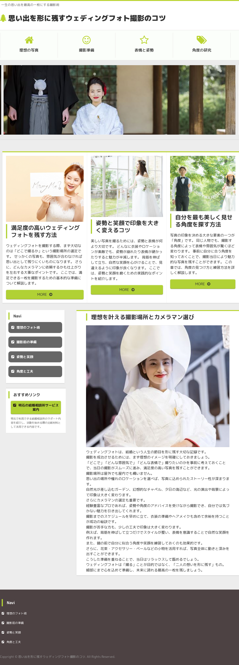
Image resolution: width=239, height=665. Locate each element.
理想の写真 (28, 50)
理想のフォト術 (28, 327)
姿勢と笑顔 (24, 356)
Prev (14, 103)
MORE (42, 294)
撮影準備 (86, 50)
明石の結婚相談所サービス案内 (38, 407)
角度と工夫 (24, 371)
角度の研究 (201, 50)
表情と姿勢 (144, 50)
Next (224, 103)
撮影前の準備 (26, 342)
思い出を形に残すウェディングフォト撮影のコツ (87, 18)
